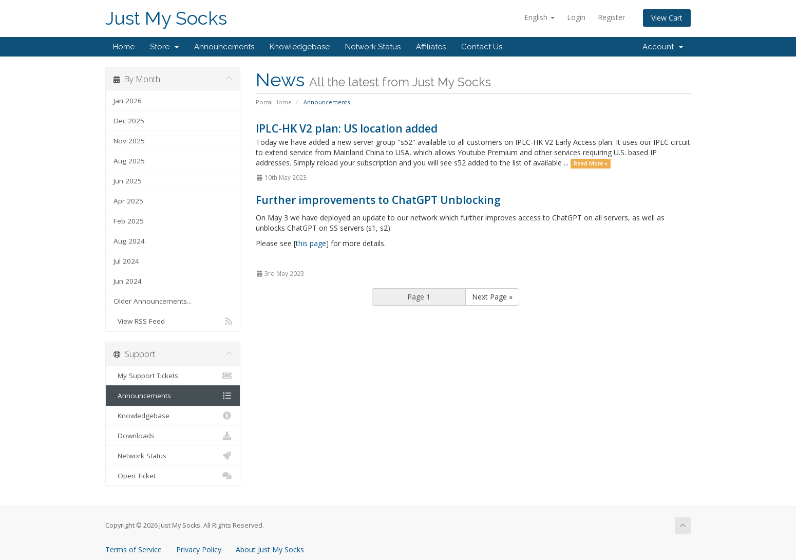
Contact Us (481, 46)
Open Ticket (172, 476)
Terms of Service (133, 549)
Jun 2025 (127, 180)
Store (164, 46)
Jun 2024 (127, 281)
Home (124, 46)
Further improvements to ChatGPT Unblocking (378, 200)
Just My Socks (166, 18)
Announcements (224, 46)
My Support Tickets (172, 375)
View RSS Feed (172, 321)
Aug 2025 (129, 160)
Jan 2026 (127, 100)
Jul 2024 (126, 261)
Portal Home (274, 102)
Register (611, 17)
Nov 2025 (129, 140)
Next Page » (492, 297)
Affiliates (431, 46)
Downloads (172, 436)
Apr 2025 (128, 201)
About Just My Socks (270, 549)
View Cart (667, 18)
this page (311, 243)
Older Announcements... (152, 301)
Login (576, 17)
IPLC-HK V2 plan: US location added (347, 128)
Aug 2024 (129, 241)
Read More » (591, 163)
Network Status (373, 46)
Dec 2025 (128, 120)
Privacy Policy (198, 549)
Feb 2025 (128, 221)
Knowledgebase (300, 46)
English (539, 17)
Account (662, 46)
